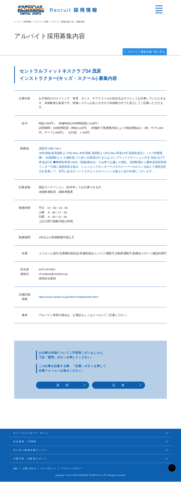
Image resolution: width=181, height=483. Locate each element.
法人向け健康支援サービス (30, 451)
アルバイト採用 (41, 22)
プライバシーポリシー (72, 469)
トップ (17, 22)
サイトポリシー (48, 469)
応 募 (118, 386)
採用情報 (27, 22)
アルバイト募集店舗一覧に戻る (143, 52)
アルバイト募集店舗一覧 (62, 22)
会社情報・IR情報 (25, 442)
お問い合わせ (29, 469)
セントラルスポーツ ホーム (31, 434)
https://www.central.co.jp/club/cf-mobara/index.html (68, 297)
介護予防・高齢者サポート (30, 460)
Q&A (15, 469)
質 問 (62, 386)
